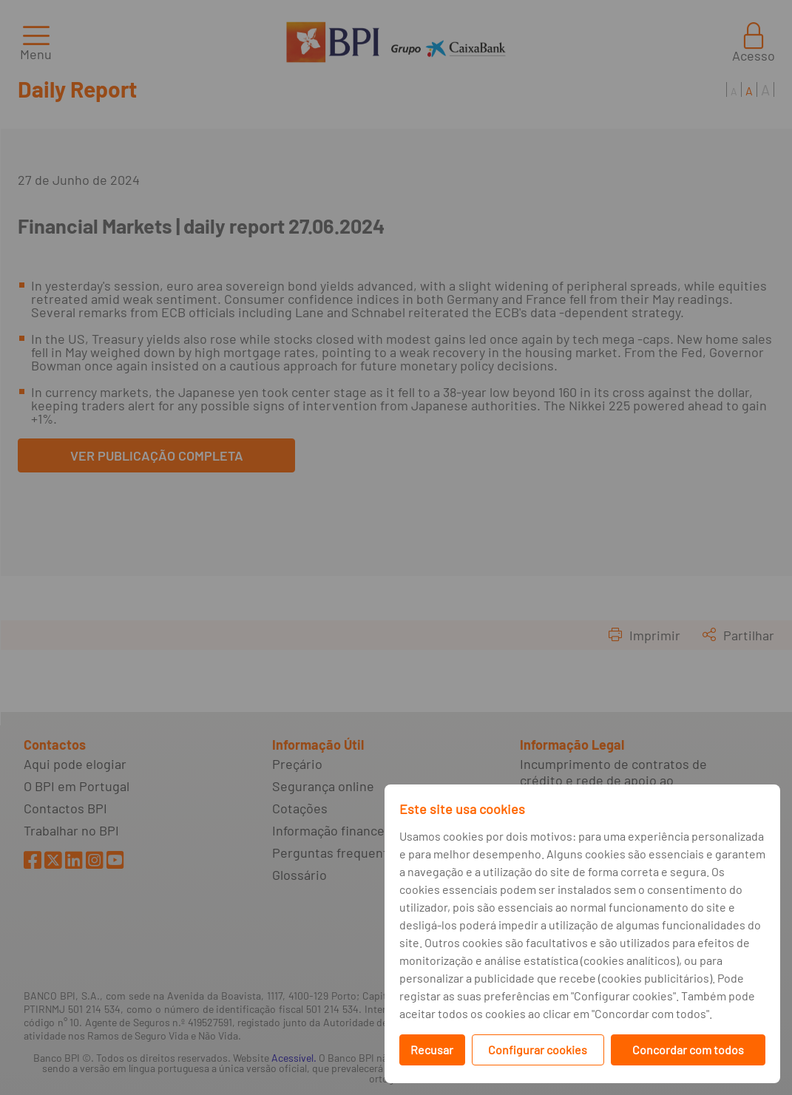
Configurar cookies (537, 1050)
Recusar (431, 1050)
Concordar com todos (688, 1050)
